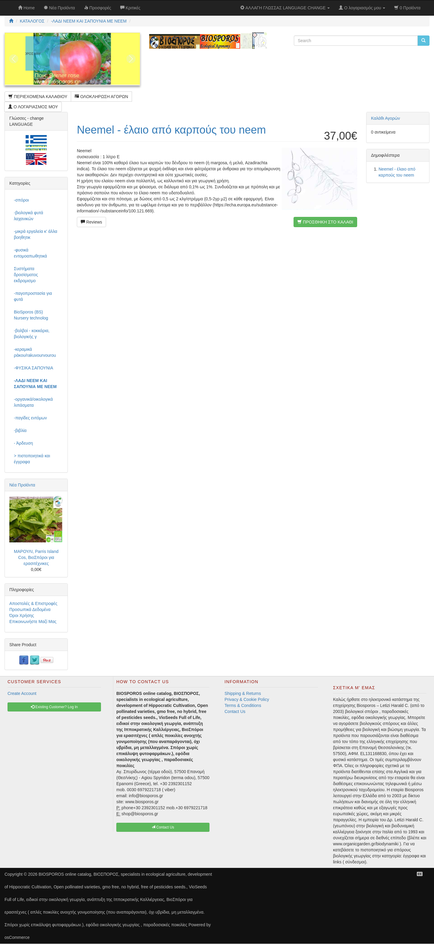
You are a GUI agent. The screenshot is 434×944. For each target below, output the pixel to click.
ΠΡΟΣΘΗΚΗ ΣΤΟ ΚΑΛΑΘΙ (325, 222)
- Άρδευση (23, 443)
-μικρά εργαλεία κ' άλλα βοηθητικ (35, 234)
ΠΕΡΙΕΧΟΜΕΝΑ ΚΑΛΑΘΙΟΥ (37, 96)
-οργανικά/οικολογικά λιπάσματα (33, 402)
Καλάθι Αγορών (385, 118)
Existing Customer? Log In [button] (54, 707)
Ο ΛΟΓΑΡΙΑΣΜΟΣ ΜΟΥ (33, 106)
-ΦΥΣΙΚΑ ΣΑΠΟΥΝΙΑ (33, 368)
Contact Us (235, 711)
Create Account (22, 693)
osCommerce (17, 937)
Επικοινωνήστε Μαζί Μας (32, 621)
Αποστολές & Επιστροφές (33, 603)
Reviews (91, 222)
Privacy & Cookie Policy (247, 699)
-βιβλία (20, 430)
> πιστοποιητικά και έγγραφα (32, 458)
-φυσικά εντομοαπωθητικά (30, 253)
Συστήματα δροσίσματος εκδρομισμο (26, 274)
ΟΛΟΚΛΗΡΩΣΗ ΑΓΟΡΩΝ (101, 96)
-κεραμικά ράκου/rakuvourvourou (35, 352)
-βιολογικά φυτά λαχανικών (28, 215)
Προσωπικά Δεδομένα (30, 609)
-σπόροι (21, 200)
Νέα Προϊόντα (22, 485)
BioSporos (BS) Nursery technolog (31, 315)
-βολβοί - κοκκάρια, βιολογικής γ (31, 333)
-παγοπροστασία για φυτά (33, 296)
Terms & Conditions (243, 705)
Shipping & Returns (243, 693)
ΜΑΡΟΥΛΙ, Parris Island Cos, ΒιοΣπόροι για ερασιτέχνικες (36, 557)
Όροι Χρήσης (21, 615)
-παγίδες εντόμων (30, 417)
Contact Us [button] (163, 827)
